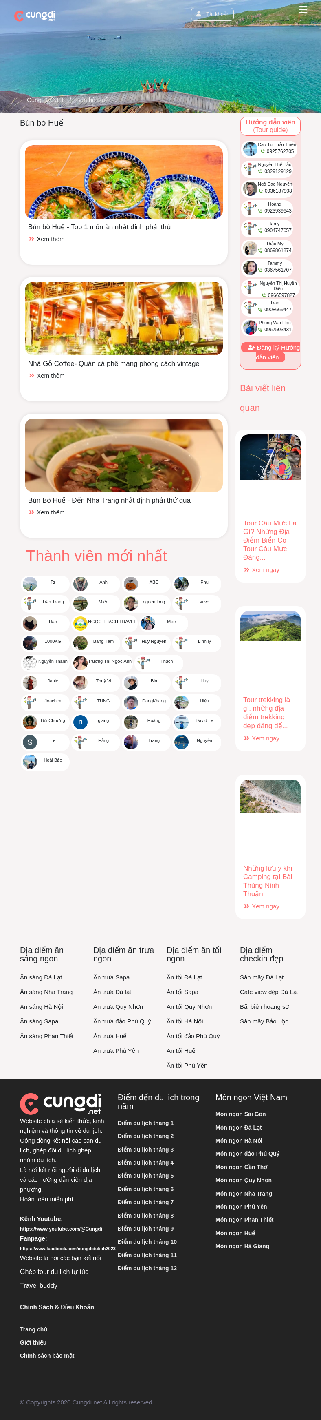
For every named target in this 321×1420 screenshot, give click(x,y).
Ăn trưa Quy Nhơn (118, 1006)
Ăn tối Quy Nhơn (189, 1006)
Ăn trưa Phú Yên (116, 1050)
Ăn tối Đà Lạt (184, 977)
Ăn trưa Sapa (111, 977)
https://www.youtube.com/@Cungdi (61, 1229)
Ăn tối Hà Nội (185, 1021)
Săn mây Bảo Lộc (264, 1021)
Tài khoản (212, 14)
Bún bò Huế (92, 99)
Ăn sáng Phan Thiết (46, 1035)
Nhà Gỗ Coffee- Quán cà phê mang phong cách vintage (114, 364)
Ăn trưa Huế (109, 1035)
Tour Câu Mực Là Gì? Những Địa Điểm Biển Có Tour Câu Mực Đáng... (270, 540)
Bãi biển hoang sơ (264, 1006)
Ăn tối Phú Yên (187, 1065)
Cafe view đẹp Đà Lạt (269, 991)
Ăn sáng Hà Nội (41, 1006)
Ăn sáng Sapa (39, 1021)
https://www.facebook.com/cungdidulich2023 (68, 1248)
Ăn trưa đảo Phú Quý (122, 1021)
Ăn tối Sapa (182, 991)
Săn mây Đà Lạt (262, 977)
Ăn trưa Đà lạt (112, 991)
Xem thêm (46, 238)
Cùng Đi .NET (45, 99)
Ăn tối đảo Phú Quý (193, 1035)
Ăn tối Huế (181, 1050)
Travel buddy (38, 1285)
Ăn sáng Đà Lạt (41, 977)
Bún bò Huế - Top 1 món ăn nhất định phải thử (99, 227)
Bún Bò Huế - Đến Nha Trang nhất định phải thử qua (109, 500)
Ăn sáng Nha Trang (46, 991)
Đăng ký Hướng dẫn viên (273, 352)
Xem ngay (261, 569)
